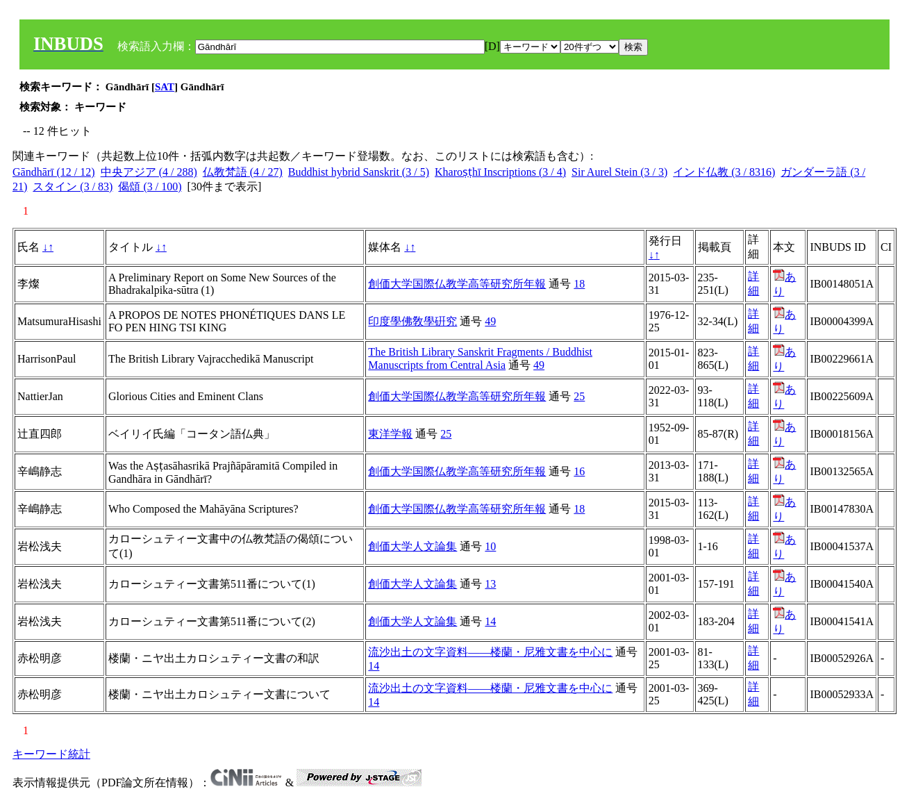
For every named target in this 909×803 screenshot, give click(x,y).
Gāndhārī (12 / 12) (53, 172)
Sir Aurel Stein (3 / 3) (619, 172)
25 (579, 396)
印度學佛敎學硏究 (412, 321)
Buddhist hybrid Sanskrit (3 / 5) (358, 172)
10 (490, 546)
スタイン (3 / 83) (72, 186)
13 (490, 584)
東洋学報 (390, 434)
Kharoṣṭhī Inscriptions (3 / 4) (500, 172)
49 (490, 321)
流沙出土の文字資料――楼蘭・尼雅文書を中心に (490, 652)
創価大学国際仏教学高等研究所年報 (457, 284)
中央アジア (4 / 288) (149, 172)
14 (490, 621)
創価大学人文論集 (412, 546)
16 (579, 471)
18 (579, 284)
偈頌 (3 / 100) (149, 186)
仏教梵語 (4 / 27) (243, 172)
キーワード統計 (51, 754)
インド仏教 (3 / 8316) (724, 172)
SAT (164, 86)
